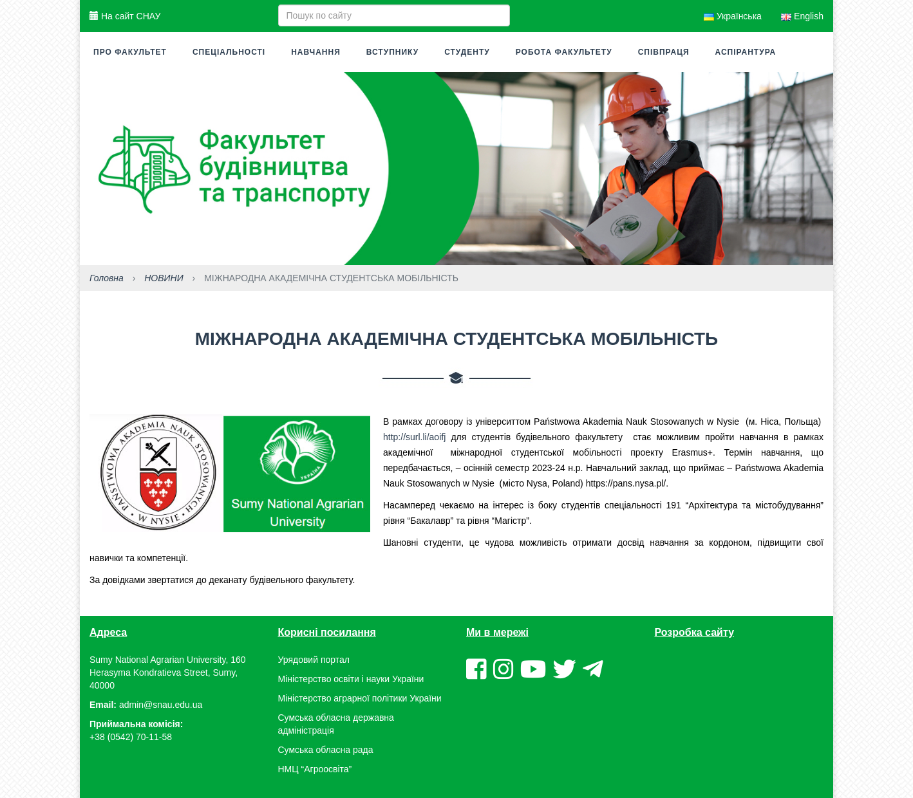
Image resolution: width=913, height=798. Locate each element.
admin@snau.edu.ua (160, 705)
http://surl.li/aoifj (414, 437)
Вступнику (392, 52)
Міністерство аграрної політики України (360, 698)
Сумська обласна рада (325, 750)
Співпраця (664, 52)
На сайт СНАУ (124, 16)
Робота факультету (564, 52)
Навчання (316, 52)
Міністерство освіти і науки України (351, 679)
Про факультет (130, 52)
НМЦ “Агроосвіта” (315, 769)
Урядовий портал (314, 659)
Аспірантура (746, 52)
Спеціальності (229, 52)
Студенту (467, 52)
